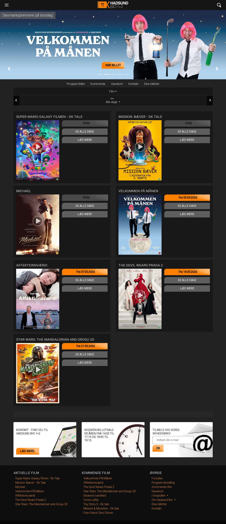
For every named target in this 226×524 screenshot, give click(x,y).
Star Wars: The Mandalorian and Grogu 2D (41, 504)
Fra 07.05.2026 (85, 272)
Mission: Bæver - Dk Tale (30, 482)
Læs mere (85, 140)
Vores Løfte (90, 500)
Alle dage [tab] (113, 100)
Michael (20, 487)
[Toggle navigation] (7, 5)
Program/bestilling (163, 482)
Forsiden (157, 478)
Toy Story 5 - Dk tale (96, 504)
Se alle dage (84, 131)
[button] (9, 68)
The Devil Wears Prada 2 (30, 500)
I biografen (159, 495)
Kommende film (162, 487)
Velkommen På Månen (29, 491)
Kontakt (133, 84)
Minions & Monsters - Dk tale (101, 508)
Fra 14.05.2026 (188, 272)
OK (158, 448)
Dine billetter (151, 84)
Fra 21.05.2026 (85, 346)
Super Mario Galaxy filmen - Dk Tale (37, 478)
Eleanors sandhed (94, 495)
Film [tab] (112, 91)
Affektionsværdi (25, 495)
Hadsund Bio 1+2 (112, 5)
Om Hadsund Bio (162, 500)
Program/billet (76, 84)
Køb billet (113, 65)
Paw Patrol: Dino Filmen (98, 512)
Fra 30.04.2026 (188, 197)
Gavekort (117, 84)
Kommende (97, 84)
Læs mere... (28, 451)
